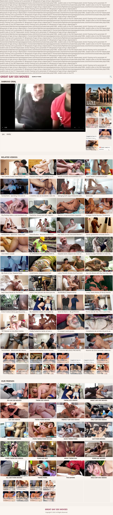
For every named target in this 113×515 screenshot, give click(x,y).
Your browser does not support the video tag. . (42, 108)
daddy (9, 134)
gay (3, 134)
